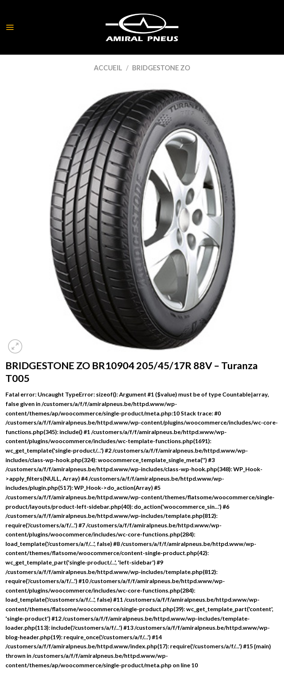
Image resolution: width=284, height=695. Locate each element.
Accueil (108, 68)
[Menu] (9, 27)
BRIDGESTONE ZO (161, 68)
